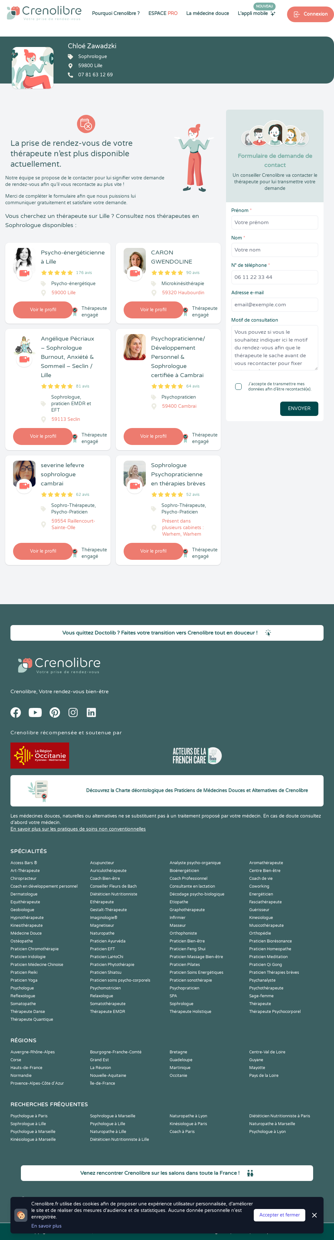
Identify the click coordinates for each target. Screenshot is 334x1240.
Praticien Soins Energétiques (196, 972)
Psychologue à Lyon (267, 1131)
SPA (173, 996)
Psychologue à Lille (107, 1124)
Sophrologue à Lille (28, 1124)
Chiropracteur (23, 878)
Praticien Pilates (185, 964)
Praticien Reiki (24, 972)
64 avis (193, 386)
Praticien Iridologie (28, 957)
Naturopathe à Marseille (272, 1124)
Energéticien (261, 894)
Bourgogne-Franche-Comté (116, 1052)
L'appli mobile (257, 13)
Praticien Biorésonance (270, 941)
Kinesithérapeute (26, 925)
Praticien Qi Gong (265, 964)
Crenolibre (23, 691)
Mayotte (257, 1067)
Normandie (21, 1075)
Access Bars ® (23, 863)
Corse (15, 1060)
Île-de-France (102, 1083)
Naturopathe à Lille (108, 1131)
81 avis (82, 386)
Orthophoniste (183, 933)
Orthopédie (260, 933)
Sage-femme (261, 996)
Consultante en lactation (192, 886)
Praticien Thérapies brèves (274, 972)
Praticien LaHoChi (106, 957)
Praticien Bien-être (187, 941)
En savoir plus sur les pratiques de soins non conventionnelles (78, 829)
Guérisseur (259, 910)
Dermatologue (24, 894)
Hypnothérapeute (27, 917)
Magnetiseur (102, 925)
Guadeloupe (181, 1060)
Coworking (259, 886)
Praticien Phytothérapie (112, 964)
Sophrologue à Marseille (112, 1116)
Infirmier (178, 917)
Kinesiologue (261, 917)
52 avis (193, 494)
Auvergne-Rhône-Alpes (32, 1052)
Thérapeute (260, 1004)
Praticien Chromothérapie (34, 949)
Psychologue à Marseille (32, 1131)
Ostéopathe (21, 941)
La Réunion (100, 1067)
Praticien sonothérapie (191, 980)
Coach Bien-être (105, 878)
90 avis (193, 272)
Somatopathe (23, 1004)
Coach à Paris (182, 1131)
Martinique (180, 1067)
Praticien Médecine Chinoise (36, 964)
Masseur (178, 925)
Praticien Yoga (24, 980)
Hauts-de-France (26, 1067)
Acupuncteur (102, 863)
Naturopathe (102, 933)
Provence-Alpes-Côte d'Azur (37, 1083)
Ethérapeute (102, 902)
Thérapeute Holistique (190, 1011)
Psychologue (22, 988)
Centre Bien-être (265, 870)
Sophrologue (181, 1004)
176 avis (84, 272)
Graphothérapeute (187, 910)
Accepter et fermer (279, 1215)
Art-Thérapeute (25, 870)
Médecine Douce (26, 933)
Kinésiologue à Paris (188, 1124)
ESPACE (162, 13)
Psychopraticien (184, 988)
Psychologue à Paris (29, 1116)
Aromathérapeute (266, 863)
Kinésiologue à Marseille (33, 1139)
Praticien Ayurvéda (108, 941)
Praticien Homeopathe (270, 949)
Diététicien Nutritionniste (113, 894)
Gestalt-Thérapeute (108, 910)
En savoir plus (46, 1226)
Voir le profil (43, 310)
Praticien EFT (102, 949)
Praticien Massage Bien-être (196, 957)
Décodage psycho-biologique (197, 894)
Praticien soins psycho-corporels (120, 980)
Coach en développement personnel (44, 886)
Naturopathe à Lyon (188, 1116)
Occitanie (178, 1075)
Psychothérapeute (266, 988)
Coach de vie (261, 878)
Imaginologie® (103, 917)
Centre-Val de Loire (267, 1052)
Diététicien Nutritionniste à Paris (279, 1116)
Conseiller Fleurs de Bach (113, 886)
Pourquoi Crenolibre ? (116, 13)
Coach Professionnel (188, 878)
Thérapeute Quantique (31, 1019)
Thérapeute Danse (27, 1011)
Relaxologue (101, 996)
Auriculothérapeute (108, 870)
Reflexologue (22, 996)
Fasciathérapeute (265, 902)
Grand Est (99, 1060)
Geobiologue (22, 910)
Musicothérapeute (266, 925)
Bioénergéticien (184, 870)
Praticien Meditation (268, 957)
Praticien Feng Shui (187, 949)
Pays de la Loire (264, 1075)
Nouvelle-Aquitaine (108, 1075)
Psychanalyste (262, 980)
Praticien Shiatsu (105, 972)
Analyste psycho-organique (195, 863)
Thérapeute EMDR (107, 1011)
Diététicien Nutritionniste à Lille (119, 1139)
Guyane (256, 1060)
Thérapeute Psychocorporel (275, 1011)
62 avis (82, 494)
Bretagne (178, 1052)
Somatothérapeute (108, 1004)
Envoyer (299, 408)
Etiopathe (179, 902)
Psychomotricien (105, 988)
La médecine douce (207, 13)
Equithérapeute (25, 902)
